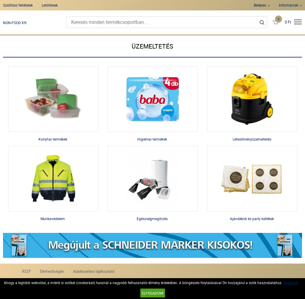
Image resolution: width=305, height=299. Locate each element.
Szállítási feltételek (18, 5)
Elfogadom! (153, 293)
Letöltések (50, 5)
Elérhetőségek (52, 271)
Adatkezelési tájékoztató (93, 271)
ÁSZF (26, 271)
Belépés (260, 5)
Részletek (290, 282)
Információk (288, 5)
